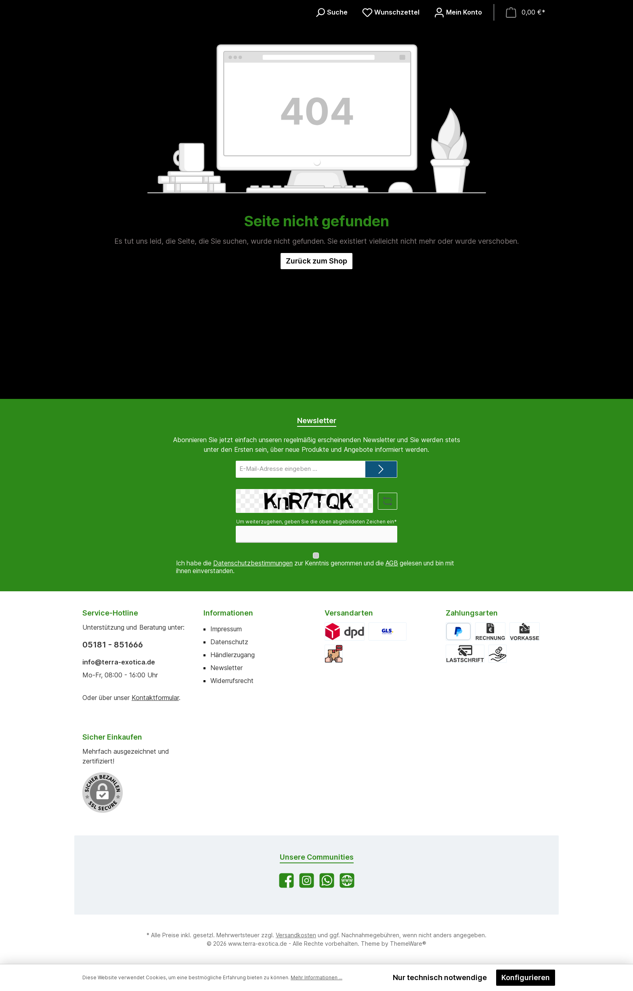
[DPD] (345, 631)
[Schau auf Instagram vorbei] (307, 880)
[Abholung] (334, 654)
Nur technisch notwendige (440, 977)
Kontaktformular (155, 698)
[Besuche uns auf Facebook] (286, 880)
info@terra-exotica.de (118, 662)
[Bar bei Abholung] (497, 654)
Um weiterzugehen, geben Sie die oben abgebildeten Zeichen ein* (316, 529)
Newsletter (226, 668)
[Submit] (381, 477)
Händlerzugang (232, 655)
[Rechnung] (490, 631)
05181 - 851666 (112, 644)
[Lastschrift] (465, 654)
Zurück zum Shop (316, 390)
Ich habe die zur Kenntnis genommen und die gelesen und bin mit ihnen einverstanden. (315, 567)
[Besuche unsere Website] (347, 880)
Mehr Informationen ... (316, 977)
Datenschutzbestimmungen (253, 563)
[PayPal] (458, 631)
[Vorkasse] (524, 631)
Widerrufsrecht (232, 681)
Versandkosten (296, 935)
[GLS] (388, 631)
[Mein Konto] (458, 77)
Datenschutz (229, 642)
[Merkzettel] (391, 77)
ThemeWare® (408, 943)
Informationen (228, 613)
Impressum (226, 629)
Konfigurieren (525, 977)
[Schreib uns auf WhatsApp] (327, 880)
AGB (392, 563)
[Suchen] (331, 77)
